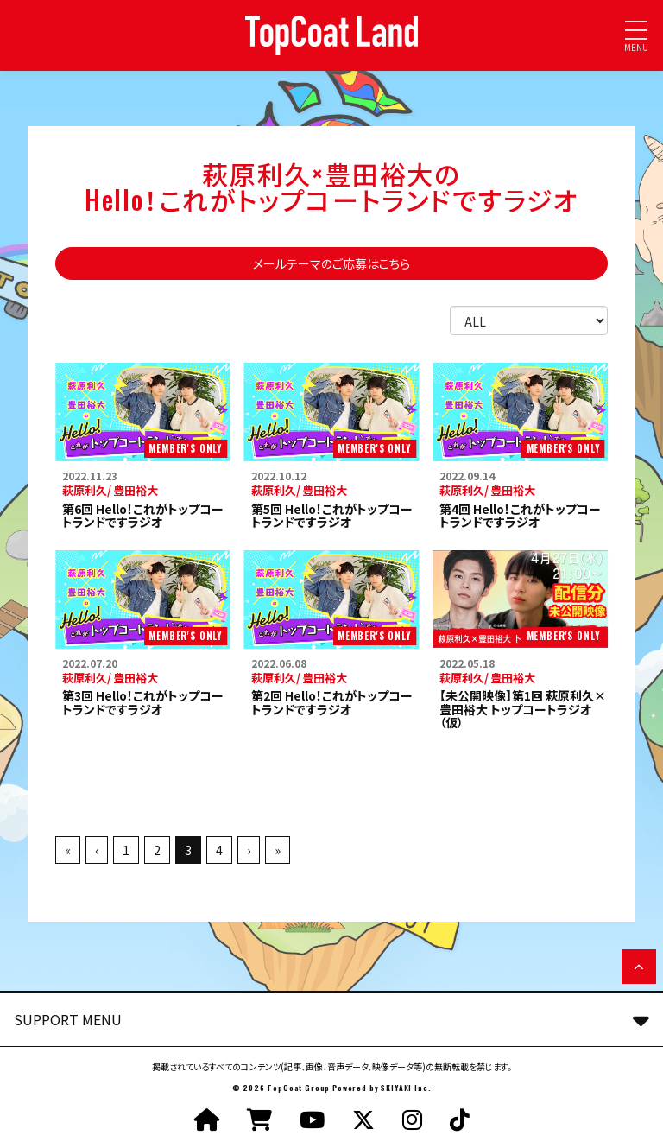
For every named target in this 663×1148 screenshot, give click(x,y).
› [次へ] (248, 850)
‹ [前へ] (96, 850)
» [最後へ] (278, 850)
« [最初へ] (68, 850)
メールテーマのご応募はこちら (331, 263)
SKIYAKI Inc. (406, 1087)
